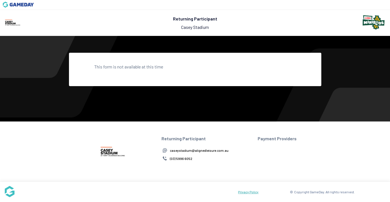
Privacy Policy (248, 192)
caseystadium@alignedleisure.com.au (199, 150)
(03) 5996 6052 (181, 158)
